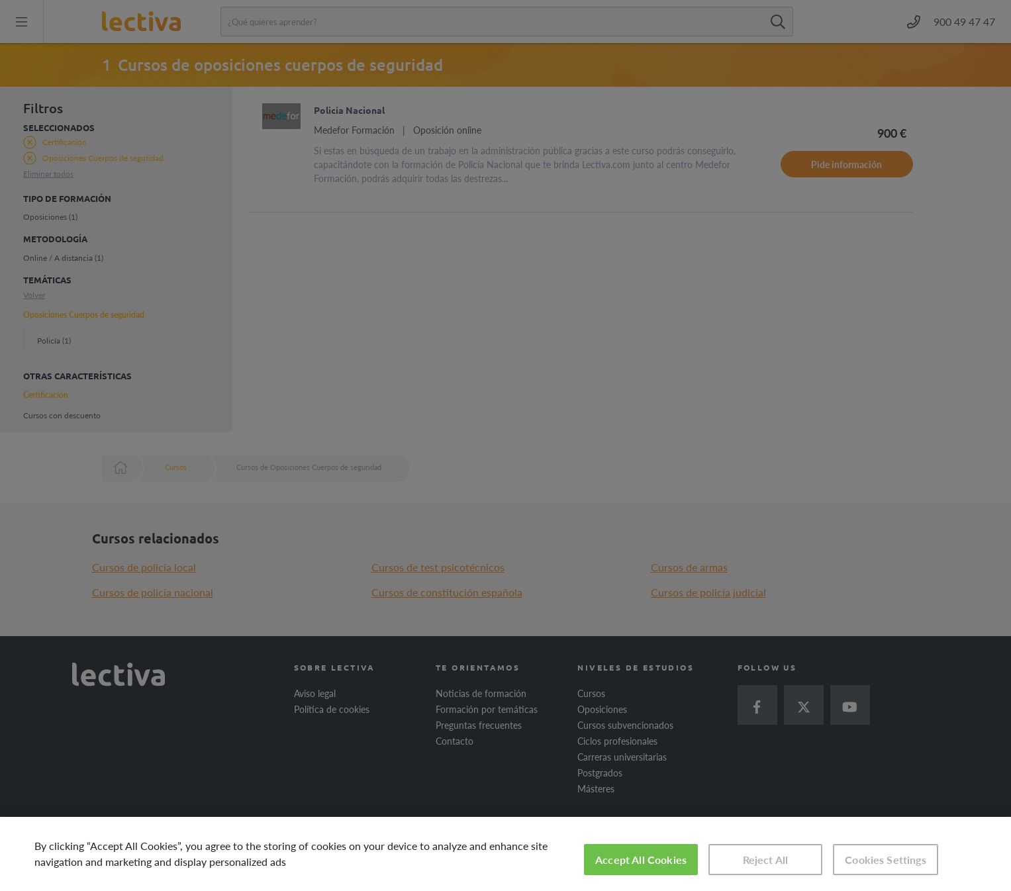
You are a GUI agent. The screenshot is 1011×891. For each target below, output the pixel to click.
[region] (505, 854)
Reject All (766, 859)
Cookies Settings (885, 859)
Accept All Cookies (641, 859)
